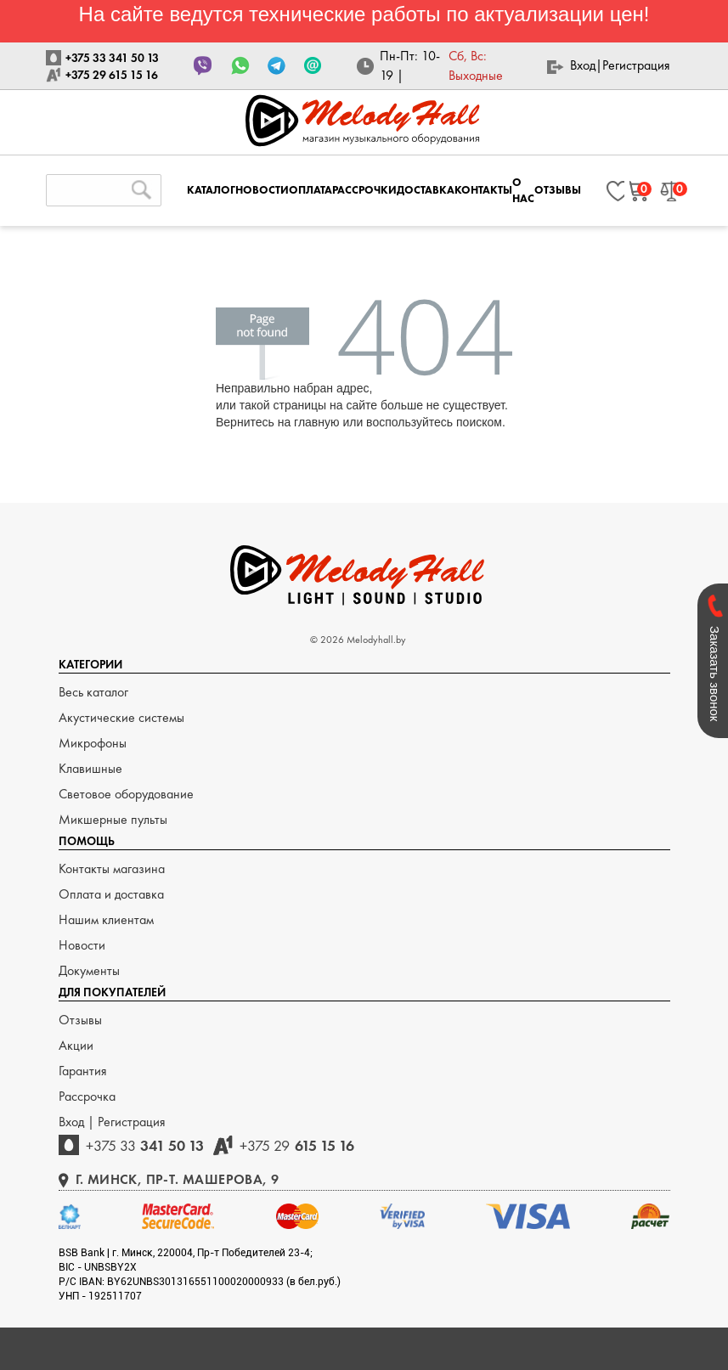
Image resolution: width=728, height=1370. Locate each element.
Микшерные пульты (113, 819)
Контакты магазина (112, 868)
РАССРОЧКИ (364, 190)
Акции (76, 1045)
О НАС (523, 190)
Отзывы (80, 1020)
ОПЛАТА (310, 190)
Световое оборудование (126, 794)
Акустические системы (121, 717)
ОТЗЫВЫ (557, 190)
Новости (82, 945)
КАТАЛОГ (211, 190)
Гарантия (83, 1071)
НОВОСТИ (262, 190)
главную (316, 422)
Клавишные (90, 768)
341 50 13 (145, 1145)
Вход (582, 65)
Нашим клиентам (106, 919)
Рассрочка (87, 1096)
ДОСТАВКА (425, 190)
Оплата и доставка (111, 894)
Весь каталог (93, 692)
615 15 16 (297, 1145)
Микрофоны (93, 743)
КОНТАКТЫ (483, 190)
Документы (89, 970)
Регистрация (636, 65)
